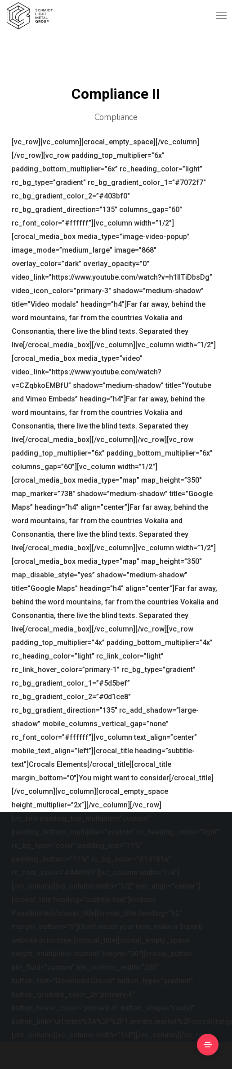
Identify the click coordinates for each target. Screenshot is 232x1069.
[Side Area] (208, 1044)
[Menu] (217, 16)
